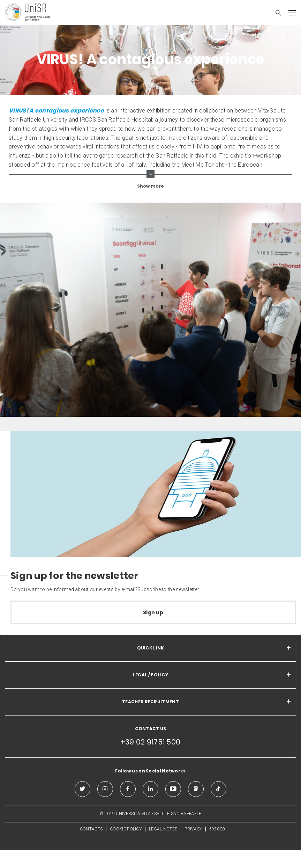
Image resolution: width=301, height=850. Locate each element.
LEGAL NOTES (163, 829)
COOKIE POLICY (126, 829)
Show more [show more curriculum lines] (150, 186)
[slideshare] (196, 789)
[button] (275, 14)
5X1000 (217, 829)
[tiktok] (218, 789)
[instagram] (105, 789)
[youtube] (173, 789)
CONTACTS (91, 829)
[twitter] (82, 789)
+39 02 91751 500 (151, 742)
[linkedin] (150, 789)
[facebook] (128, 789)
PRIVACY (193, 829)
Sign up (153, 612)
